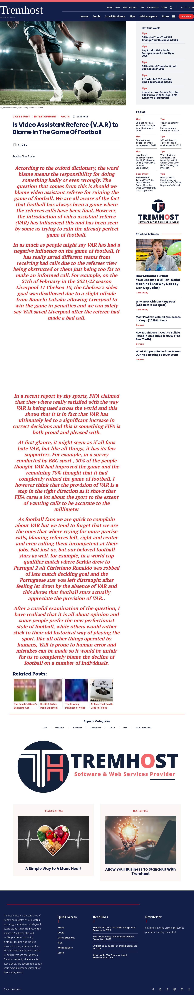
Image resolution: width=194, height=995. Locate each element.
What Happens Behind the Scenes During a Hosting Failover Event (158, 353)
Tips (144, 33)
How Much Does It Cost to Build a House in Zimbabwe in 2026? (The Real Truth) (158, 336)
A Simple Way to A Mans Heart (53, 868)
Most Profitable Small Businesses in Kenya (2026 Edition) (158, 318)
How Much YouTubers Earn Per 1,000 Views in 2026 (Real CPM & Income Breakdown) (160, 95)
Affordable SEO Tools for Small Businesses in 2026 (157, 81)
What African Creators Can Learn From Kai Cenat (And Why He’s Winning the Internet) (169, 161)
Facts (65, 116)
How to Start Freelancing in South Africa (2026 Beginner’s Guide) (170, 181)
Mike (24, 145)
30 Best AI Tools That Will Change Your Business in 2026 (160, 39)
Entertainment (45, 116)
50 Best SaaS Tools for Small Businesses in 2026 (159, 67)
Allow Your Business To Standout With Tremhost (140, 871)
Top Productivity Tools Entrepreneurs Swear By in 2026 (158, 53)
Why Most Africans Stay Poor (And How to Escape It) (155, 303)
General (140, 325)
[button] (171, 7)
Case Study (21, 116)
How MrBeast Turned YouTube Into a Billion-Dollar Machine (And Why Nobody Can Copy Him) (146, 184)
